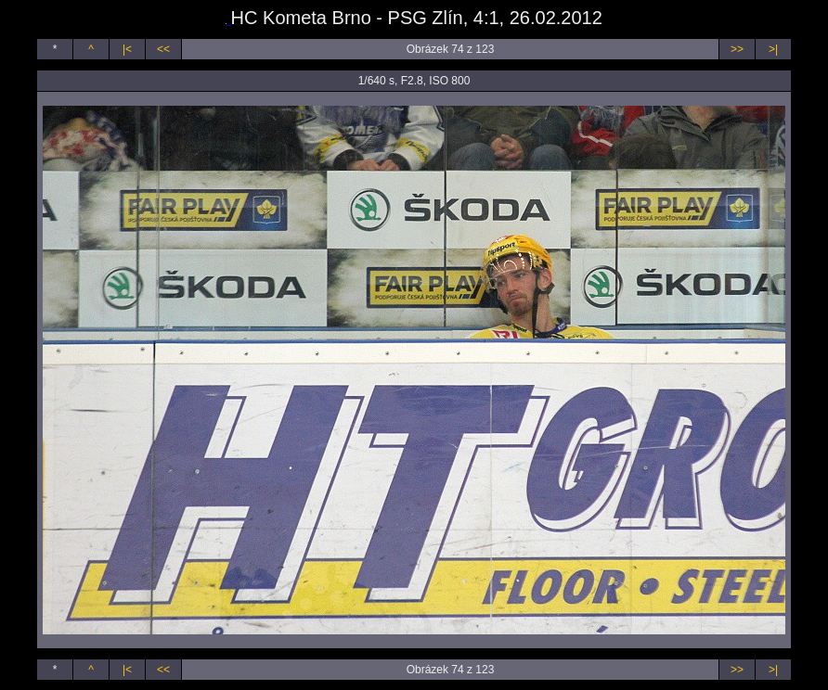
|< (127, 49)
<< (163, 49)
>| (773, 49)
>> (737, 49)
